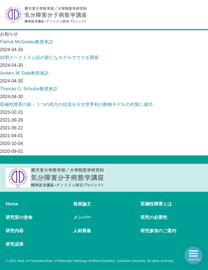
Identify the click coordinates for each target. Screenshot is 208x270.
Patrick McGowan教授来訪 (26, 41)
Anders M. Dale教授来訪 (24, 73)
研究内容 (15, 230)
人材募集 (82, 230)
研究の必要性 (153, 217)
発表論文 (82, 204)
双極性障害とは (156, 204)
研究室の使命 (19, 217)
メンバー (82, 217)
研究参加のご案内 (158, 230)
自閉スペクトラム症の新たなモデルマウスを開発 (49, 57)
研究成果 (15, 244)
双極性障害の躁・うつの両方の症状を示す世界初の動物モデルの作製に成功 (76, 104)
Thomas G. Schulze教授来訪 (28, 88)
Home (12, 204)
